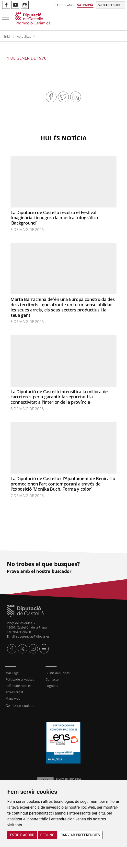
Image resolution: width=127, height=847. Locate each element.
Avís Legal (12, 673)
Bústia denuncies (57, 673)
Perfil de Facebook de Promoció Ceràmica (6, 5)
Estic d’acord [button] (22, 835)
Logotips (52, 685)
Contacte (52, 679)
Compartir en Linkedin (75, 97)
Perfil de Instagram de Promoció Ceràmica (25, 5)
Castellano (64, 5)
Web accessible (110, 5)
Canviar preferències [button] (80, 835)
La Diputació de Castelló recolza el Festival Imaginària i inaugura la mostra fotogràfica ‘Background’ (54, 217)
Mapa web (12, 698)
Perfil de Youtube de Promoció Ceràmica (15, 5)
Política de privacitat (19, 679)
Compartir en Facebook (51, 97)
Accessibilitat (14, 692)
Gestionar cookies (19, 705)
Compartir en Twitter (63, 97)
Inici (7, 36)
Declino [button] (47, 835)
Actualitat (24, 36)
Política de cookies (18, 685)
